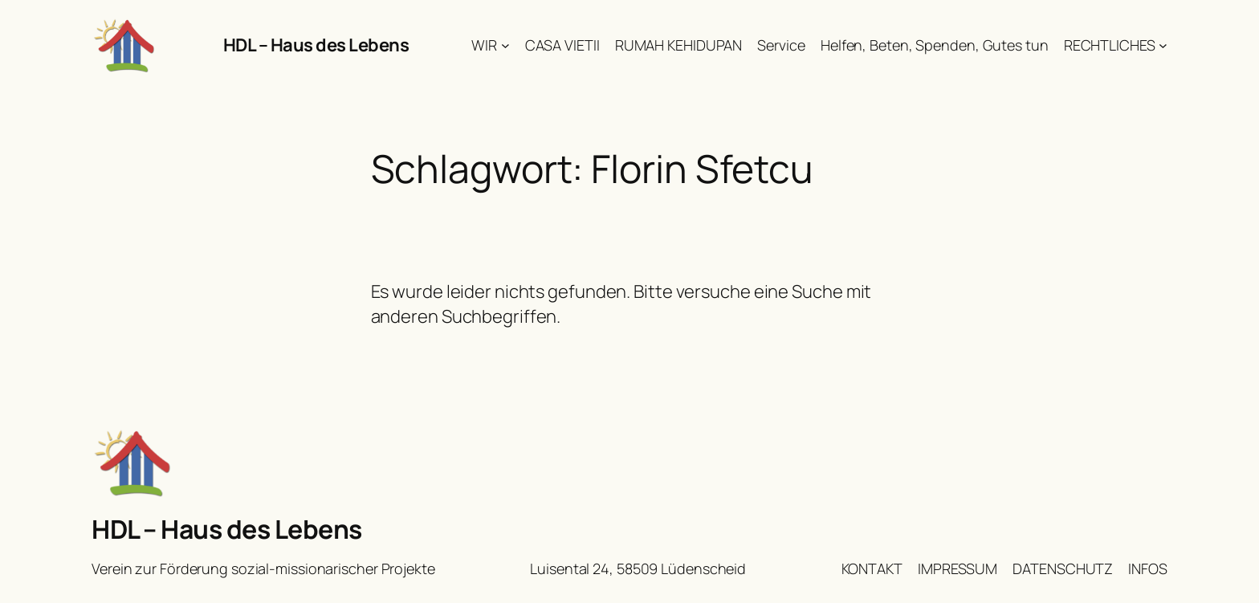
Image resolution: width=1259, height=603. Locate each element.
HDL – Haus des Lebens (316, 45)
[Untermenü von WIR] (505, 45)
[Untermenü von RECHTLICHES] (1163, 45)
